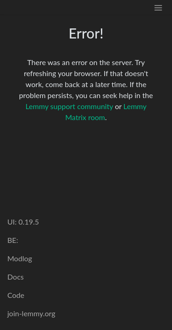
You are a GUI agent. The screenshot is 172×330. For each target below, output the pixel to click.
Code (15, 295)
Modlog (19, 258)
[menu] (158, 7)
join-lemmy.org (31, 313)
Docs (15, 276)
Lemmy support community (69, 106)
